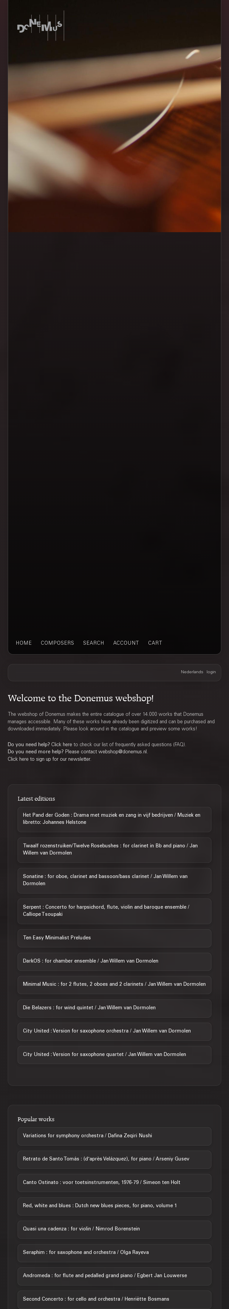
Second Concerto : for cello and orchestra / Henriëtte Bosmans (96, 1299)
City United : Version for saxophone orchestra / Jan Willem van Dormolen (107, 1031)
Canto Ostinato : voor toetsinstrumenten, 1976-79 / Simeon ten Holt (101, 1182)
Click (57, 745)
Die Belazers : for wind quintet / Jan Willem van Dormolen (89, 1008)
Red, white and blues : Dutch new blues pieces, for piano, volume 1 (100, 1206)
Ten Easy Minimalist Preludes (57, 938)
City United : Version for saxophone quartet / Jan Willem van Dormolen (104, 1054)
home (24, 643)
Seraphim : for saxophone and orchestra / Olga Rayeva (86, 1252)
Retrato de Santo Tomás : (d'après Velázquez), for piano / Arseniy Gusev (106, 1159)
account (126, 643)
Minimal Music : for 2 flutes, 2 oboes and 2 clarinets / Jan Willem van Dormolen (114, 984)
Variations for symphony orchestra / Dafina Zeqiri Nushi (87, 1136)
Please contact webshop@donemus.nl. (106, 752)
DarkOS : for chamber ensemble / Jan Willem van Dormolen (90, 961)
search (93, 643)
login (211, 672)
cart (155, 643)
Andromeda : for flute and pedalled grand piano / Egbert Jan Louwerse (105, 1276)
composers (57, 643)
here (67, 745)
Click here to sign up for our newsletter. (50, 759)
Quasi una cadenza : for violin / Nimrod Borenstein (81, 1229)
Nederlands (192, 672)
